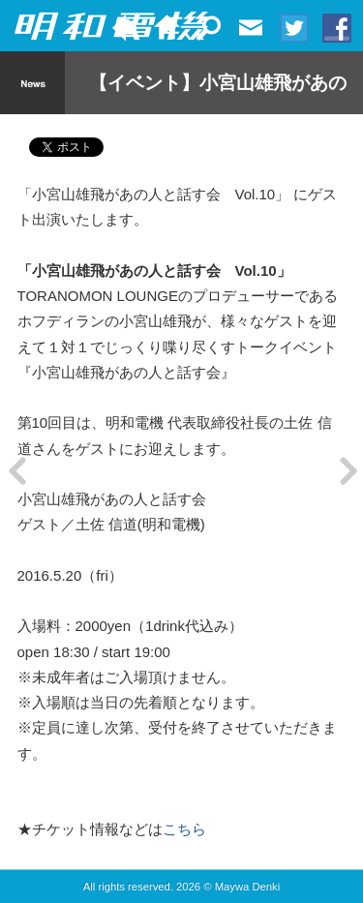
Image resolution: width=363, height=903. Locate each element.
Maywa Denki (248, 886)
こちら (184, 829)
